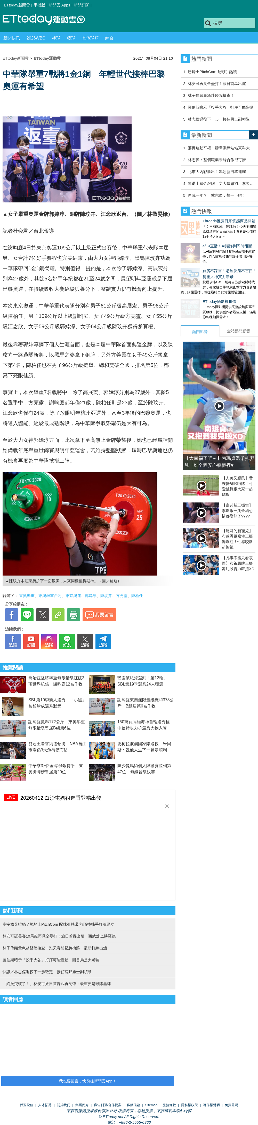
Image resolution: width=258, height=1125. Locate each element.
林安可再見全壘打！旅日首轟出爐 (217, 83)
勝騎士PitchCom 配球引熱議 (212, 71)
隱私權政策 (189, 1105)
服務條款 (169, 1105)
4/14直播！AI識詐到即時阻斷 (205, 241)
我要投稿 (26, 1105)
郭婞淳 (90, 595)
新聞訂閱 (81, 5)
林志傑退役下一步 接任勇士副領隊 (219, 119)
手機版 (39, 5)
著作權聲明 (211, 1105)
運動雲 (48, 20)
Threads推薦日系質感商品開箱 (207, 221)
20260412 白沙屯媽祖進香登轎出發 (61, 798)
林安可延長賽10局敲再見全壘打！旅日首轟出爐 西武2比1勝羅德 (59, 936)
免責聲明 (231, 1105)
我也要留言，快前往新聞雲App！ (87, 1081)
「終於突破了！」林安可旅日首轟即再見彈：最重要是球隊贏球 (57, 983)
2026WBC (36, 38)
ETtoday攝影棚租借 (197, 291)
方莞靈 (121, 595)
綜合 (109, 38)
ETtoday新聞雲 (17, 5)
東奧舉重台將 (50, 595)
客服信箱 (133, 1105)
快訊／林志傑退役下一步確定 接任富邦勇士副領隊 (47, 972)
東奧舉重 (27, 595)
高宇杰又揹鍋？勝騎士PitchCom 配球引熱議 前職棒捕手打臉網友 (58, 924)
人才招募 (45, 1105)
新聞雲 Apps (59, 5)
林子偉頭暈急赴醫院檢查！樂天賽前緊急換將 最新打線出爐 (55, 948)
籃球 (71, 38)
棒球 (56, 38)
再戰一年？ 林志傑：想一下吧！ (217, 195)
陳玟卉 (106, 595)
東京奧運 (73, 595)
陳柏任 (137, 595)
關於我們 (63, 1105)
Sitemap (151, 1105)
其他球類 (90, 38)
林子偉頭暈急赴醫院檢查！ (211, 95)
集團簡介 (82, 1105)
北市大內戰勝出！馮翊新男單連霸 (217, 171)
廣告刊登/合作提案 (108, 1105)
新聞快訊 (11, 38)
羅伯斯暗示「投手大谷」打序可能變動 (221, 107)
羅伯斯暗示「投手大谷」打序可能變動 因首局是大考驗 (51, 960)
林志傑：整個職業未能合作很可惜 (217, 160)
